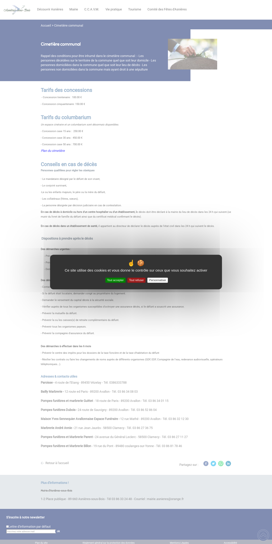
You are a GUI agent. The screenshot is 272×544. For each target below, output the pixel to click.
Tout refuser (136, 280)
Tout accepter (115, 280)
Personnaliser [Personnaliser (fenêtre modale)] (157, 280)
